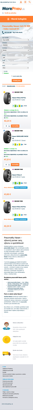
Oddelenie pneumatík (8, 370)
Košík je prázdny (9, 13)
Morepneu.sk (13, 7)
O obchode (6, 390)
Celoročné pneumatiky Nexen (15, 288)
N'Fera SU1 (26, 284)
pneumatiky (24, 302)
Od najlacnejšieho (20, 86)
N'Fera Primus (15, 284)
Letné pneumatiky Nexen (14, 282)
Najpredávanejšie (11, 86)
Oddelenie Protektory (8, 369)
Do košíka (15, 126)
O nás (4, 367)
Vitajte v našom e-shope (8, 392)
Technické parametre (8, 383)
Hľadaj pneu (17, 80)
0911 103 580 (3, 2)
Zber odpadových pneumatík (9, 387)
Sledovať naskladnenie (20, 187)
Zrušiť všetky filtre (16, 76)
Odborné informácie (8, 379)
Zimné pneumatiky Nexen (14, 285)
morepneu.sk (12, 262)
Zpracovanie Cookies (8, 376)
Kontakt (4, 372)
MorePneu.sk (9, 404)
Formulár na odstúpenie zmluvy (10, 397)
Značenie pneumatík (8, 381)
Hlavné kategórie (17, 19)
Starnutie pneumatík (7, 385)
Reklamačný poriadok (8, 396)
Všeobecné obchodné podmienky (11, 394)
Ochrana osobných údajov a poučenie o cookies (14, 374)
